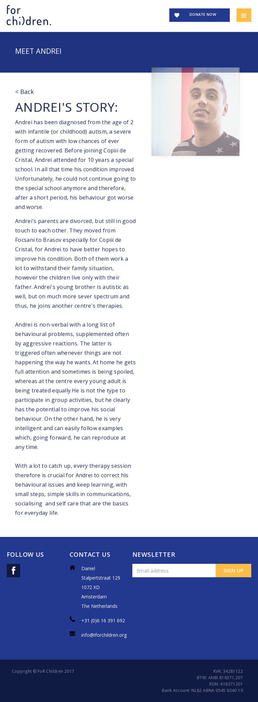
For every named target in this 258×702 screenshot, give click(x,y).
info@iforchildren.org (104, 635)
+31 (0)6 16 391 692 (103, 620)
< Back (24, 96)
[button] (243, 15)
